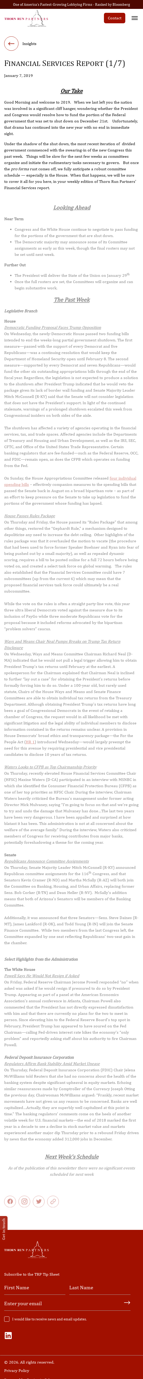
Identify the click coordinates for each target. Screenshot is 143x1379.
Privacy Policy (16, 1370)
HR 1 (30, 745)
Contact (114, 17)
